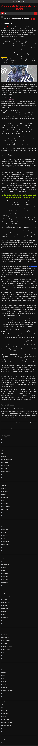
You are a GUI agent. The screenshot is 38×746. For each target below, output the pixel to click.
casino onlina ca (5, 544)
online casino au (5, 637)
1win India (4, 456)
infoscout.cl (5, 588)
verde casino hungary (7, 722)
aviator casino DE (6, 506)
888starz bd (5, 491)
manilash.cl (4, 605)
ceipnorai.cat (5, 558)
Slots (3, 698)
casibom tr (4, 535)
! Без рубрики (5, 439)
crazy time (4, 561)
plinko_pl (4, 672)
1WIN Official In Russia (7, 459)
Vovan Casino (5, 731)
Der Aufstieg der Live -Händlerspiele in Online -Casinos (16, 18)
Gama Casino (5, 582)
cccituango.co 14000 (7, 555)
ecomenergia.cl (5, 564)
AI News (4, 494)
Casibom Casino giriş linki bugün (9, 428)
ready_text (4, 687)
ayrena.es (4, 515)
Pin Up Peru (4, 658)
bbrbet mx (4, 526)
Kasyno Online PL (6, 596)
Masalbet (4, 611)
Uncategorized (5, 719)
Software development (7, 707)
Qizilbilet (4, 681)
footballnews (5, 573)
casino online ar (5, 547)
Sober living (4, 704)
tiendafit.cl (4, 716)
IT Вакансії (4, 590)
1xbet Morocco (5, 480)
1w (3, 447)
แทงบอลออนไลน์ (5, 742)
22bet (3, 482)
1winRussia (4, 468)
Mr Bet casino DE (6, 628)
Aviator (3, 500)
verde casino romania (7, 728)
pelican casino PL (6, 649)
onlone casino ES (6, 640)
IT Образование (5, 593)
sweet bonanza (5, 713)
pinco (3, 661)
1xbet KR (4, 474)
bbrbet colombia (5, 523)
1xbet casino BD (6, 471)
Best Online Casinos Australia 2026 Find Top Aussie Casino (15, 430)
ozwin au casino (5, 643)
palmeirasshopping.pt (7, 646)
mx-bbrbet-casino (6, 634)
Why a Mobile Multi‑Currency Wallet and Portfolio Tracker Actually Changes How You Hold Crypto (18, 424)
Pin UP (3, 652)
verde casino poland (6, 725)
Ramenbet (4, 684)
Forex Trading (5, 576)
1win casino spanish (6, 450)
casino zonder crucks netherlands (9, 553)
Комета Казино (5, 734)
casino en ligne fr (6, 541)
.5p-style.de (4, 442)
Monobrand (4, 614)
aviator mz (4, 512)
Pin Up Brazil (5, 655)
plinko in (4, 666)
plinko (3, 663)
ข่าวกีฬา (4, 739)
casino (3, 538)
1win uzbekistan (5, 465)
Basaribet (4, 520)
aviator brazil (5, 503)
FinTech (4, 567)
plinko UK (4, 669)
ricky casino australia (7, 696)
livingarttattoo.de (6, 602)
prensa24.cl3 (5, 678)
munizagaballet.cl (6, 631)
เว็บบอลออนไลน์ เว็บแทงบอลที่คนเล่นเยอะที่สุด (19, 7)
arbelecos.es (5, 497)
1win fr (3, 453)
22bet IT (4, 488)
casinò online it (5, 550)
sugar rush (4, 710)
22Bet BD (4, 485)
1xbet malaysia (5, 477)
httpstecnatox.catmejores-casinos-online (11, 585)
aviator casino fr (5, 509)
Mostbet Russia (5, 623)
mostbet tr (4, 626)
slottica (4, 701)
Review (3, 693)
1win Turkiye (5, 462)
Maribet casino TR (6, 608)
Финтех (3, 736)
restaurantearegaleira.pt (7, 690)
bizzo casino (5, 529)
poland (3, 675)
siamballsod (4, 57)
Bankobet (4, 517)
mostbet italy (5, 617)
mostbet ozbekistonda (7, 620)
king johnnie (5, 599)
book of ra (4, 532)
